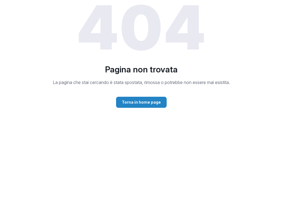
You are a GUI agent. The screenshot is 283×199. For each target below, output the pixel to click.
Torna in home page (141, 102)
